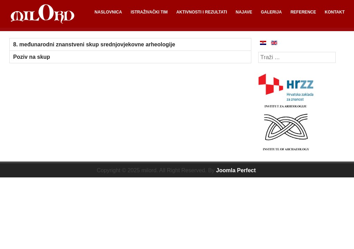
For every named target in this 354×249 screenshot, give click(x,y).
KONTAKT (335, 12)
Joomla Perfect (236, 170)
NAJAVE (244, 12)
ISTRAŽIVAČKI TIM (149, 12)
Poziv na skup (31, 57)
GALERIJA (271, 12)
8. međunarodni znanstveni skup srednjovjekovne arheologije (94, 44)
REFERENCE (303, 12)
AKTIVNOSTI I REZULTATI (201, 12)
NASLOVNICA (108, 12)
